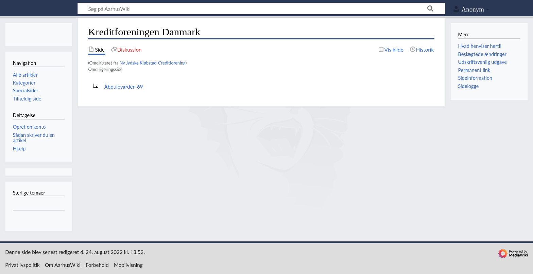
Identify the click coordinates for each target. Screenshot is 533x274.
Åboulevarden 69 (123, 87)
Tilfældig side (27, 99)
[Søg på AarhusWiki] (261, 8)
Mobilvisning (128, 265)
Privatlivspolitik (22, 265)
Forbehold (97, 265)
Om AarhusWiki (63, 265)
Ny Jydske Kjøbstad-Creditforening (153, 63)
